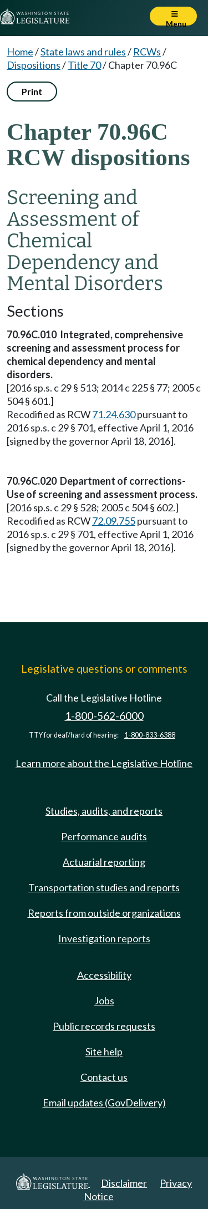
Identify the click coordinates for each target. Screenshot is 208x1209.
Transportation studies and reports (104, 887)
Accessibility (104, 975)
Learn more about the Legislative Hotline (104, 763)
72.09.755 (113, 521)
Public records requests (104, 1026)
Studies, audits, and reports (104, 811)
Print (32, 91)
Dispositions (33, 65)
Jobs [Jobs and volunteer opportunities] (104, 1000)
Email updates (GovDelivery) (104, 1102)
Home (20, 51)
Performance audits (104, 836)
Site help (104, 1051)
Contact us (104, 1077)
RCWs (147, 51)
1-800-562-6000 (104, 715)
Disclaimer (124, 1183)
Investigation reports (104, 938)
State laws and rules (83, 51)
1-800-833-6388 (149, 735)
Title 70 (84, 65)
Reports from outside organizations (104, 913)
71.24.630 (113, 414)
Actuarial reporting (104, 862)
